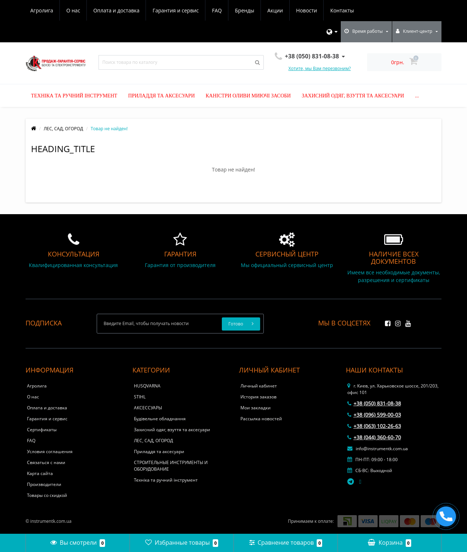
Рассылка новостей (261, 419)
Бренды (244, 10)
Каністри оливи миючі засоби (248, 96)
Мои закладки (255, 408)
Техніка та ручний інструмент (74, 96)
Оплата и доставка (116, 10)
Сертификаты (42, 429)
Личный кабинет (258, 386)
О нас (73, 10)
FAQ (217, 10)
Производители (44, 484)
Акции (275, 10)
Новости (306, 10)
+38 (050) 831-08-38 (374, 403)
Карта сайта (40, 473)
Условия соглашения (50, 451)
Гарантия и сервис (175, 10)
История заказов (258, 397)
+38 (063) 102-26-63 (374, 425)
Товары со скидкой (47, 495)
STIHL (140, 397)
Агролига (41, 10)
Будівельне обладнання (160, 419)
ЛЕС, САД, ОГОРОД (63, 129)
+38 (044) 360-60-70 (374, 437)
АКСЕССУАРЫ (148, 408)
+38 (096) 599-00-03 (374, 414)
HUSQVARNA (147, 386)
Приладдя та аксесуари (161, 96)
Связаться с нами (46, 462)
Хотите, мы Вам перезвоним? (320, 68)
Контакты (342, 10)
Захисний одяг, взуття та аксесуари (353, 96)
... (417, 96)
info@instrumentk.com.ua (377, 448)
